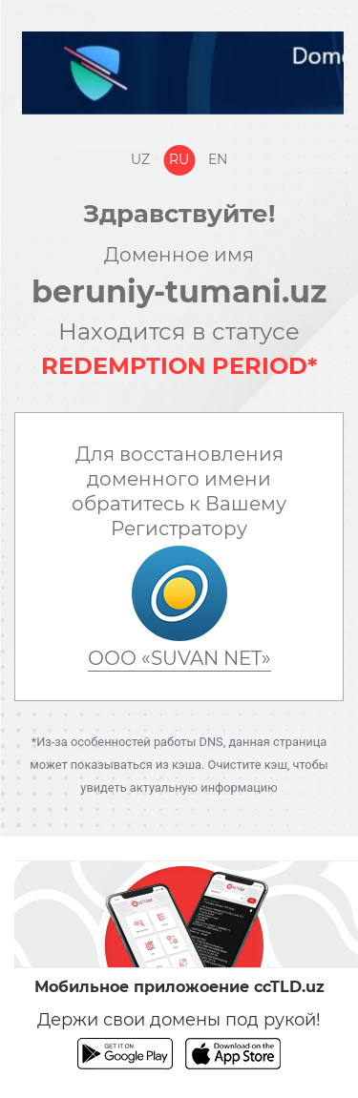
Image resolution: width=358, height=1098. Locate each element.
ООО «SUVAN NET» (179, 658)
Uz (140, 159)
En (217, 159)
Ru (179, 159)
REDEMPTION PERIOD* (179, 366)
